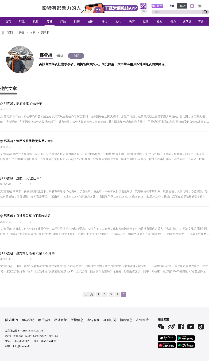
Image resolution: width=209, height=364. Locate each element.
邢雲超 (45, 32)
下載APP (182, 6)
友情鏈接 (142, 320)
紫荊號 (187, 21)
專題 (201, 21)
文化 (118, 21)
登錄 (171, 6)
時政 (22, 21)
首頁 (8, 21)
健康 (146, 21)
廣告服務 (93, 320)
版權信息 (77, 320)
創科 (91, 21)
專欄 (49, 21)
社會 (159, 21)
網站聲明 (28, 320)
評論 (63, 21)
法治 (104, 21)
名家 (32, 32)
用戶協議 (44, 320)
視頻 (35, 21)
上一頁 (89, 294)
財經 (77, 21)
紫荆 (10, 32)
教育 (132, 21)
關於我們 (11, 320)
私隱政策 (60, 320)
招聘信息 (126, 320)
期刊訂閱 (109, 320)
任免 (173, 21)
